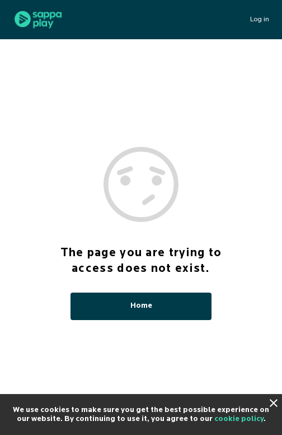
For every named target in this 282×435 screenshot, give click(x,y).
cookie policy (239, 419)
